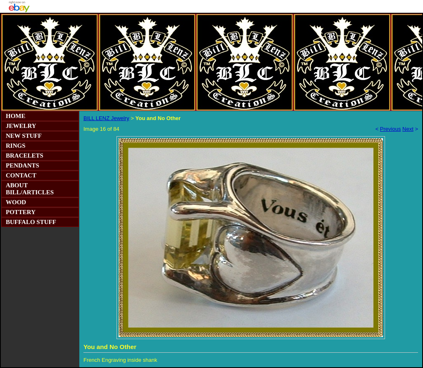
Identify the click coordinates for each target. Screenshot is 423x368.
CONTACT (21, 175)
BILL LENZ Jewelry (106, 118)
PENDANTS (22, 165)
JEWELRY (21, 126)
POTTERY (21, 212)
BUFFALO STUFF (31, 222)
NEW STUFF (24, 135)
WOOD (16, 202)
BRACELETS (24, 155)
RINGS (16, 145)
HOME (16, 116)
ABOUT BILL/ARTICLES (30, 189)
